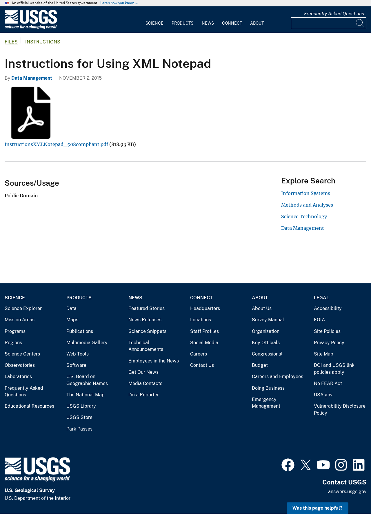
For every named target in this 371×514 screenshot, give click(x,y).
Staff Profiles (204, 331)
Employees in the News (153, 361)
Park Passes (79, 429)
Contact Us (202, 365)
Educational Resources (29, 406)
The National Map (85, 395)
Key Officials (266, 342)
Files (11, 42)
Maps (72, 319)
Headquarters (205, 308)
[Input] (328, 23)
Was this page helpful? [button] (317, 508)
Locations (200, 319)
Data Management (31, 78)
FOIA (319, 319)
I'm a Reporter (143, 395)
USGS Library (81, 406)
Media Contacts (145, 383)
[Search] (360, 23)
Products (182, 23)
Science (154, 23)
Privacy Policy (329, 342)
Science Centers (22, 354)
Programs (15, 331)
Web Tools (77, 354)
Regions (13, 342)
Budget (260, 365)
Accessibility (328, 308)
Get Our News (143, 372)
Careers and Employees (277, 376)
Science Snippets (147, 331)
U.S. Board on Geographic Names (87, 380)
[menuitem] (154, 20)
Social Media (204, 342)
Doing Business (268, 388)
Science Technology (304, 216)
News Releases (144, 319)
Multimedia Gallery (87, 342)
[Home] (31, 28)
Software (76, 365)
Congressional (267, 354)
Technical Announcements (145, 346)
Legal (321, 297)
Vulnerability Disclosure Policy (339, 409)
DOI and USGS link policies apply (334, 368)
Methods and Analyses (307, 205)
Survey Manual (268, 319)
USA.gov (323, 395)
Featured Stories (146, 308)
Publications (79, 331)
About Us (262, 308)
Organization (265, 331)
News (208, 23)
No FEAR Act (328, 383)
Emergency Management (266, 403)
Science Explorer (23, 308)
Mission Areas (19, 319)
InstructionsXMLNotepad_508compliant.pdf (56, 144)
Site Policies (327, 331)
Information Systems (305, 193)
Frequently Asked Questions (334, 14)
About (257, 23)
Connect (232, 23)
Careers (198, 354)
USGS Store (79, 417)
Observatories (20, 365)
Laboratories (18, 376)
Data (71, 308)
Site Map (323, 354)
